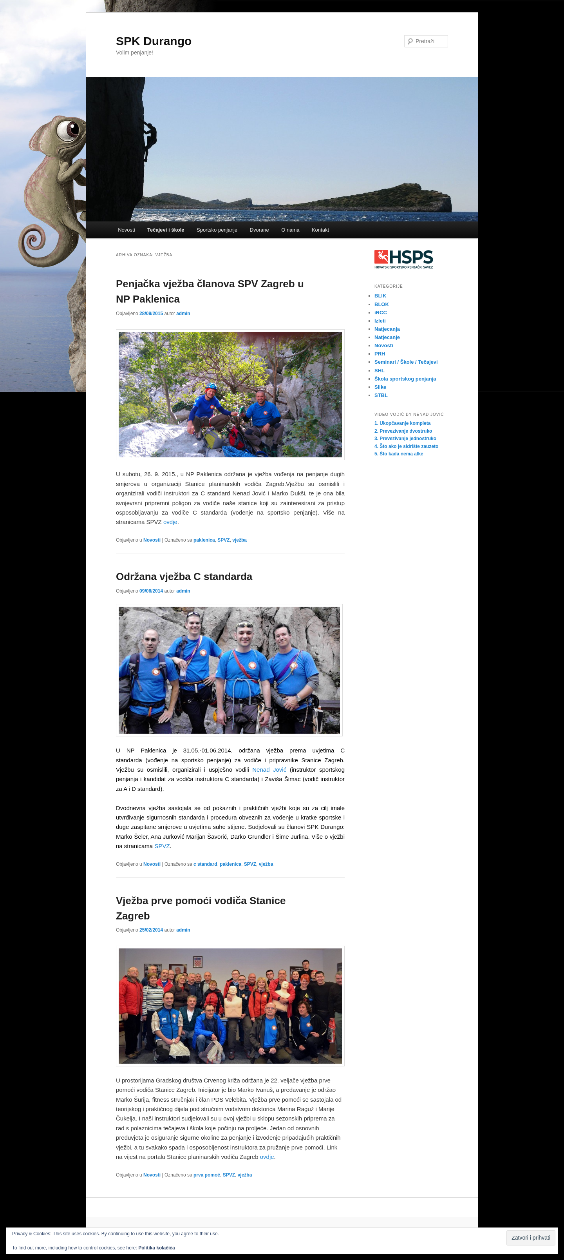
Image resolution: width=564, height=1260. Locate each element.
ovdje (170, 522)
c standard (205, 864)
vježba (239, 540)
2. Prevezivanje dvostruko (403, 431)
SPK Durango (154, 40)
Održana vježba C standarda (184, 576)
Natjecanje (387, 337)
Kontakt (320, 230)
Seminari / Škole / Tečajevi (406, 362)
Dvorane (259, 230)
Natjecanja (387, 329)
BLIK (380, 296)
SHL (379, 370)
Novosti (126, 230)
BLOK (381, 304)
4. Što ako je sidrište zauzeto (406, 446)
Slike (380, 387)
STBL (381, 395)
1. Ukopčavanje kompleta (402, 423)
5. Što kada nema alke (398, 454)
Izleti (380, 321)
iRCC (380, 312)
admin (183, 313)
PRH (379, 354)
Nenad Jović (269, 769)
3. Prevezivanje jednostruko (405, 438)
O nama (290, 230)
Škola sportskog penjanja (405, 379)
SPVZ (223, 540)
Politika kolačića (156, 1248)
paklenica (204, 540)
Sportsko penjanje (217, 230)
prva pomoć (206, 1175)
